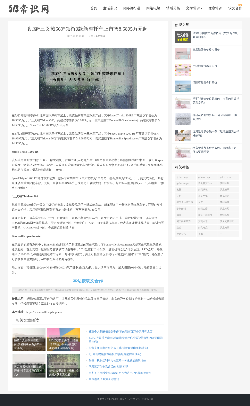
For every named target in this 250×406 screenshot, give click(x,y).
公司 (179, 196)
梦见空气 (181, 233)
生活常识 (110, 8)
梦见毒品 (203, 227)
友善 (179, 189)
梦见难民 (224, 227)
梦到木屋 (224, 183)
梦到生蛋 (203, 208)
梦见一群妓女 (205, 215)
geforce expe (183, 177)
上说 (179, 227)
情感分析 (173, 8)
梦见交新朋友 (227, 221)
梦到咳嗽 (203, 189)
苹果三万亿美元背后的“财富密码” (109, 366)
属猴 (179, 215)
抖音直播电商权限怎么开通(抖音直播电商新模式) (118, 348)
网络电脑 (153, 8)
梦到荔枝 (224, 202)
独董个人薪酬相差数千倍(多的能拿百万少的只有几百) (121, 331)
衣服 (200, 233)
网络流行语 (131, 8)
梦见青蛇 (224, 208)
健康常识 (215, 8)
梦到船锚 (181, 208)
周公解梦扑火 (205, 183)
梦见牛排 (203, 196)
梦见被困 (224, 196)
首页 (93, 8)
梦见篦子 (224, 189)
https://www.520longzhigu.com (29, 9)
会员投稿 (100, 36)
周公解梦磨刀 (184, 221)
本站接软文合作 (88, 280)
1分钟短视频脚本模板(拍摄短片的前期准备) (115, 354)
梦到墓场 (224, 215)
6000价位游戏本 (185, 202)
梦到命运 (203, 221)
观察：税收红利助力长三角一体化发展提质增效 (117, 360)
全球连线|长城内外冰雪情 (104, 379)
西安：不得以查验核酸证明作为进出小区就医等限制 (120, 372)
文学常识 (194, 8)
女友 (200, 202)
